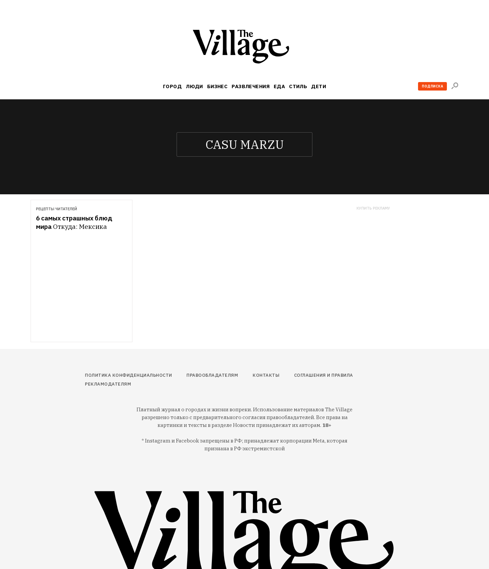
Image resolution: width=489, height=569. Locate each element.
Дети (318, 86)
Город (172, 86)
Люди (194, 86)
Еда (279, 86)
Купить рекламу (373, 208)
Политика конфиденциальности (128, 375)
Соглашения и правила (323, 375)
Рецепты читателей (56, 209)
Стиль (298, 86)
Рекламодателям (108, 384)
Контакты (266, 375)
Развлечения (251, 86)
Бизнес (217, 86)
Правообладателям (212, 375)
